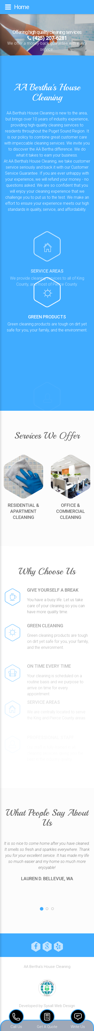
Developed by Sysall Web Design (47, 1008)
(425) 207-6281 (47, 38)
